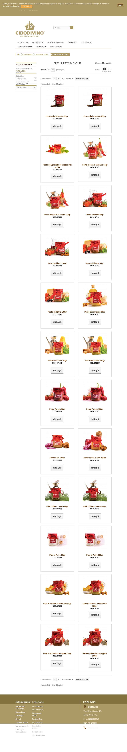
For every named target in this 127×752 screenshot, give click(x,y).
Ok (120, 5)
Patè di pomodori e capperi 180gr (95, 655)
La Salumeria (37, 42)
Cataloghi (19, 716)
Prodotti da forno (55, 42)
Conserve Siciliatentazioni (22, 79)
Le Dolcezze (41, 46)
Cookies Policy (22, 722)
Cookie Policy (27, 6)
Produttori (22, 116)
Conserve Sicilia (42, 55)
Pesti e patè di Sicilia (24, 64)
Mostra (43, 70)
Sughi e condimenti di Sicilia (24, 71)
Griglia (104, 70)
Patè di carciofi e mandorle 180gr (95, 606)
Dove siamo (20, 712)
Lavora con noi (22, 726)
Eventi (18, 719)
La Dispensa (86, 42)
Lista (110, 70)
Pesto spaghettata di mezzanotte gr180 (57, 167)
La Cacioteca (23, 42)
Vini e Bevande (56, 46)
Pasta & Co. (73, 42)
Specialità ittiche (25, 46)
